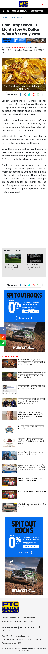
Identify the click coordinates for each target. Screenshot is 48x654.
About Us (5, 636)
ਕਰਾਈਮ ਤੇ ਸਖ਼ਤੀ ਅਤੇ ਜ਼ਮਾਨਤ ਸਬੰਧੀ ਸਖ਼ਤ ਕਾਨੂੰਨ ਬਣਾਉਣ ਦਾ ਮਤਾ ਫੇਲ (31, 387)
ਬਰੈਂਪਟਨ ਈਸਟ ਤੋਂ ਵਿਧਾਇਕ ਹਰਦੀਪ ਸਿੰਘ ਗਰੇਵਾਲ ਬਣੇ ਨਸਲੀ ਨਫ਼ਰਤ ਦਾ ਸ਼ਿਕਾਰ (30, 453)
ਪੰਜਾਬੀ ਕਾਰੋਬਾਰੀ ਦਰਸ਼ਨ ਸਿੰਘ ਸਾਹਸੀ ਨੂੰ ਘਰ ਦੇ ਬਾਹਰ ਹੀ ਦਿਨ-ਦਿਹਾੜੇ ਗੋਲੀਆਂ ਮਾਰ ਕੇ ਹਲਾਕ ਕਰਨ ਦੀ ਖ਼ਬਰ (31, 375)
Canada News (19, 10)
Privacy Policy (25, 639)
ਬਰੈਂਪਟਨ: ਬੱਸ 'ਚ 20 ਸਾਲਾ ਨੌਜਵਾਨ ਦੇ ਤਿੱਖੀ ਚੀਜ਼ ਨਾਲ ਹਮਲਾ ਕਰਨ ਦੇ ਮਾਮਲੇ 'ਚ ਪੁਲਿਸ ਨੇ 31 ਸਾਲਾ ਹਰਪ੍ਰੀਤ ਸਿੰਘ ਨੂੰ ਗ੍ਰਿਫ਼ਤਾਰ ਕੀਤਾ (31, 467)
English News (28, 621)
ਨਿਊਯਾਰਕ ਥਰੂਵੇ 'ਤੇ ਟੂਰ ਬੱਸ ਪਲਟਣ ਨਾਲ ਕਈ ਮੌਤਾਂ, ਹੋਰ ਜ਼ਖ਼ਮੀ (12, 267)
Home (4, 17)
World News (16, 17)
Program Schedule (10, 639)
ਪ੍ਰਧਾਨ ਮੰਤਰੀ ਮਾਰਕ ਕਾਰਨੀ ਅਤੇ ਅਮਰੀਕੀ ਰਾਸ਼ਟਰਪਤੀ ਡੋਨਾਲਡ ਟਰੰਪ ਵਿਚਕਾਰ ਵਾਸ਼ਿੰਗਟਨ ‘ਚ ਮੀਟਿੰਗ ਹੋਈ (31, 401)
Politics (5, 10)
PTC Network (24, 650)
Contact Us (37, 639)
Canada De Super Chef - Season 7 (32, 492)
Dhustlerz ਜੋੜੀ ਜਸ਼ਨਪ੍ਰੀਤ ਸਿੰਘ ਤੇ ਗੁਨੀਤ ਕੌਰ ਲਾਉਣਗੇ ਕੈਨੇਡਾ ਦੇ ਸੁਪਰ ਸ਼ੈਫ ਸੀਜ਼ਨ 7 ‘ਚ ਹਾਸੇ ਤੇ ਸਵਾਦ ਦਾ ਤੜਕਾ (31, 362)
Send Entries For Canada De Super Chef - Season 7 (30, 479)
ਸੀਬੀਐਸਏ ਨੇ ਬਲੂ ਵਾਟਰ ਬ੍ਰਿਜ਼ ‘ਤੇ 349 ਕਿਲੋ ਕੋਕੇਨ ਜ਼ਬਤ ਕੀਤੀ (32, 505)
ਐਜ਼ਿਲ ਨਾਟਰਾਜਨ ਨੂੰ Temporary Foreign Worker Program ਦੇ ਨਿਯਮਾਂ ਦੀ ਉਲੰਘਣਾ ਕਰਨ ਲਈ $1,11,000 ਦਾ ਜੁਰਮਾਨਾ (31, 415)
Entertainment (37, 10)
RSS (19, 643)
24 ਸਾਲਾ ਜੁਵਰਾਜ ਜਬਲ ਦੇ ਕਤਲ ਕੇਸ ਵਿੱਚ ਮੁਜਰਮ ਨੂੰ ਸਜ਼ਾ (31, 427)
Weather (17, 621)
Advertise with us (9, 643)
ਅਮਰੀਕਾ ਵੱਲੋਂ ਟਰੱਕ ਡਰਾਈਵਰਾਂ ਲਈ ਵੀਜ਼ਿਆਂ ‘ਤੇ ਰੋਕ (34, 267)
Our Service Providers (20, 636)
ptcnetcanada (18, 47)
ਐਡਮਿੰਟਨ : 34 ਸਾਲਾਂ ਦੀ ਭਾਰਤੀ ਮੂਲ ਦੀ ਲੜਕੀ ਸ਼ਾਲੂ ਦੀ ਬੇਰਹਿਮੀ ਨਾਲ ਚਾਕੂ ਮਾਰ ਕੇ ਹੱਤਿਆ (31, 441)
